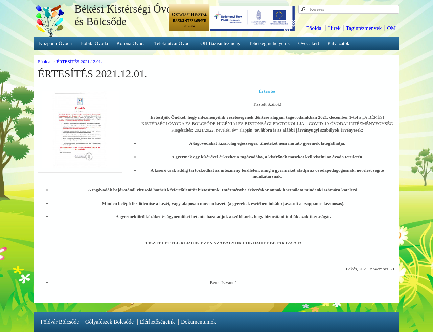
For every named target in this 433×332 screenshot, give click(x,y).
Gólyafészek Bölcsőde (109, 322)
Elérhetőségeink (157, 322)
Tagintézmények (364, 28)
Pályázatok (338, 43)
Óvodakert (308, 43)
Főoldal (314, 28)
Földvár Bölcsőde (60, 322)
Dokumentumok (198, 322)
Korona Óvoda (131, 43)
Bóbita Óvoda (94, 43)
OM (391, 28)
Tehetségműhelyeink (269, 43)
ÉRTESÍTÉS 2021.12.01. (79, 61)
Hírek (334, 28)
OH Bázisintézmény (220, 43)
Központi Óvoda (55, 43)
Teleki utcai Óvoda (173, 43)
